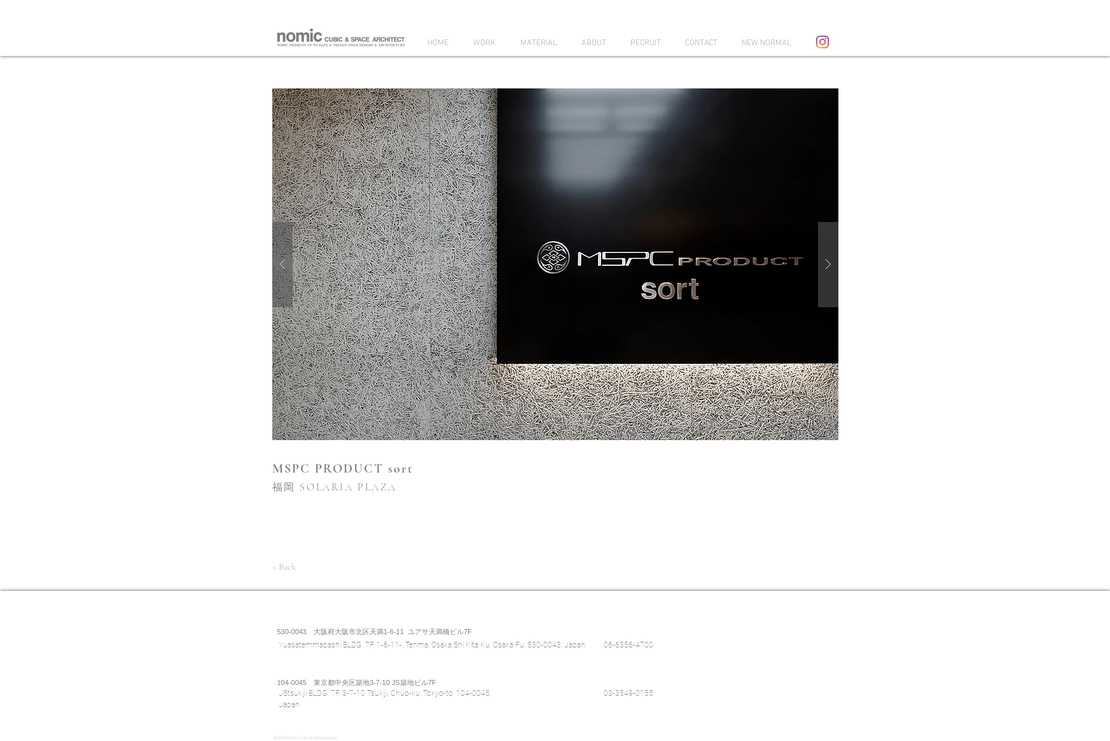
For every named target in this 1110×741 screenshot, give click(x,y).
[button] (555, 264)
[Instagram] (822, 42)
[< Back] (284, 567)
